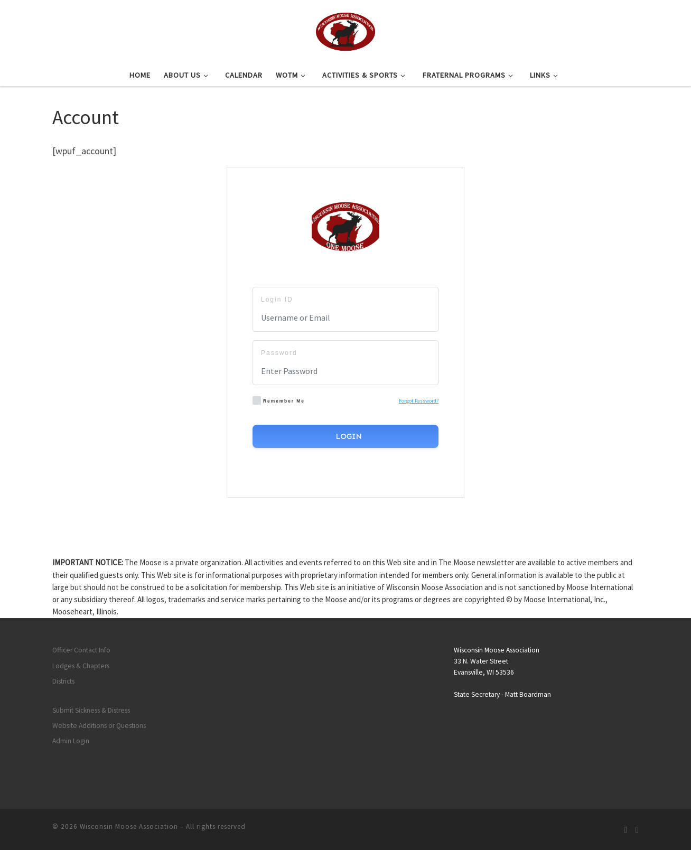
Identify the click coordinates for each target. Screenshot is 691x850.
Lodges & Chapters (80, 665)
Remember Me (279, 400)
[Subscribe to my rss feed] (625, 829)
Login (347, 436)
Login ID (277, 299)
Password (279, 353)
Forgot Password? (418, 400)
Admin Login (70, 740)
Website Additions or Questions (99, 725)
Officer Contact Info (81, 650)
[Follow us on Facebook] (637, 829)
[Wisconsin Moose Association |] (345, 30)
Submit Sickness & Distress (91, 710)
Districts (63, 681)
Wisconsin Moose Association (129, 826)
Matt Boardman (528, 694)
